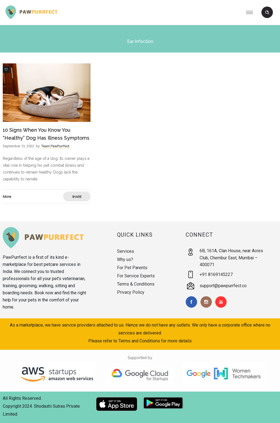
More (7, 196)
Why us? (125, 259)
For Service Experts (136, 275)
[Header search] (267, 12)
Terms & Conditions (135, 284)
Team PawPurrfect (55, 146)
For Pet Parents (132, 267)
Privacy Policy (130, 292)
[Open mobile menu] (251, 12)
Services (125, 251)
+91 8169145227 (216, 274)
